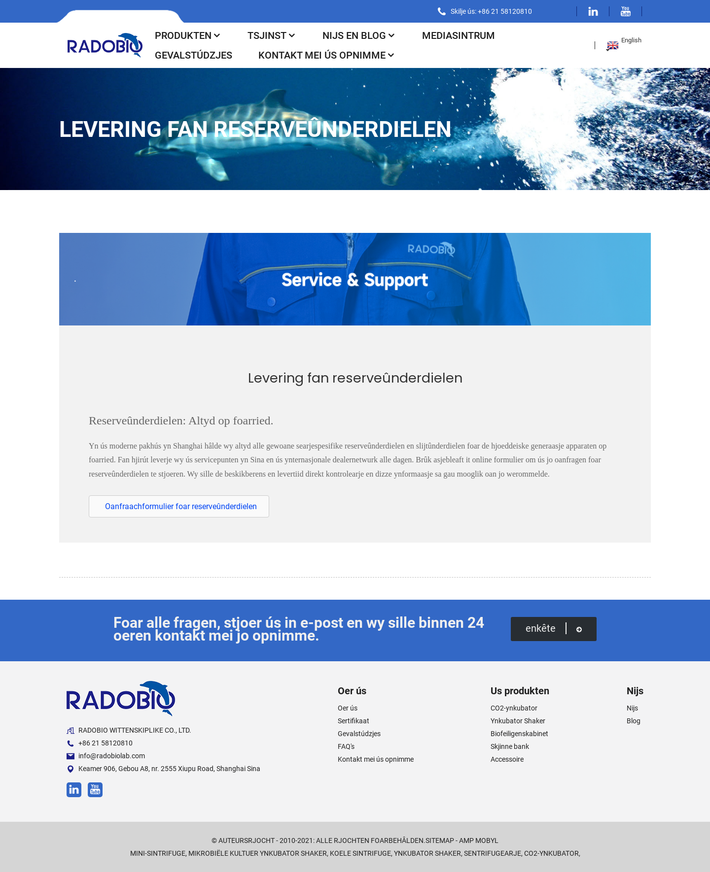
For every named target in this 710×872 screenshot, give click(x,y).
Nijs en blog (359, 35)
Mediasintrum (458, 35)
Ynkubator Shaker (518, 721)
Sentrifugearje (492, 853)
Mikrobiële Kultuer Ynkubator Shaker (257, 853)
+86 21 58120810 (100, 743)
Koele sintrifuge (360, 853)
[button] (179, 506)
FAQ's (346, 746)
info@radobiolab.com (106, 756)
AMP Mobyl (478, 840)
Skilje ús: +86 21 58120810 (491, 11)
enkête (554, 628)
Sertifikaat (353, 721)
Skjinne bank (510, 746)
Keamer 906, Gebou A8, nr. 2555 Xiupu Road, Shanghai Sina (163, 769)
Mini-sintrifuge (157, 853)
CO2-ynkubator (514, 708)
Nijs (632, 708)
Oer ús (347, 708)
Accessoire (507, 759)
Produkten (188, 35)
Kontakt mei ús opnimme (326, 55)
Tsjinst (272, 35)
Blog (633, 721)
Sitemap (440, 840)
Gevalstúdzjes (193, 55)
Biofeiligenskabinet (519, 734)
